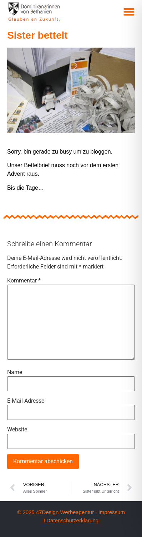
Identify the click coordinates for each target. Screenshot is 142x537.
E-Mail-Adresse (25, 401)
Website (17, 429)
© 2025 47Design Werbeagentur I (57, 512)
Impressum (111, 512)
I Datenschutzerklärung (71, 520)
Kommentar (24, 281)
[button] (129, 12)
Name (14, 372)
